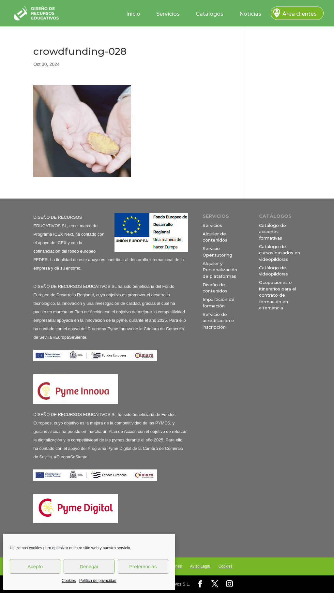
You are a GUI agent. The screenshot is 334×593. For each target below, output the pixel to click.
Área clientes (299, 14)
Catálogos (209, 14)
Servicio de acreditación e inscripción (218, 321)
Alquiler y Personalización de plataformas (220, 270)
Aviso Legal (200, 566)
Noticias (250, 14)
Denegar (89, 566)
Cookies (69, 580)
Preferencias (143, 566)
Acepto (35, 566)
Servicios (168, 14)
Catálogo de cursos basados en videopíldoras (279, 253)
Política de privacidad (97, 580)
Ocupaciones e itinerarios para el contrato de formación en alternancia (277, 295)
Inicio (133, 14)
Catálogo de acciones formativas (272, 232)
